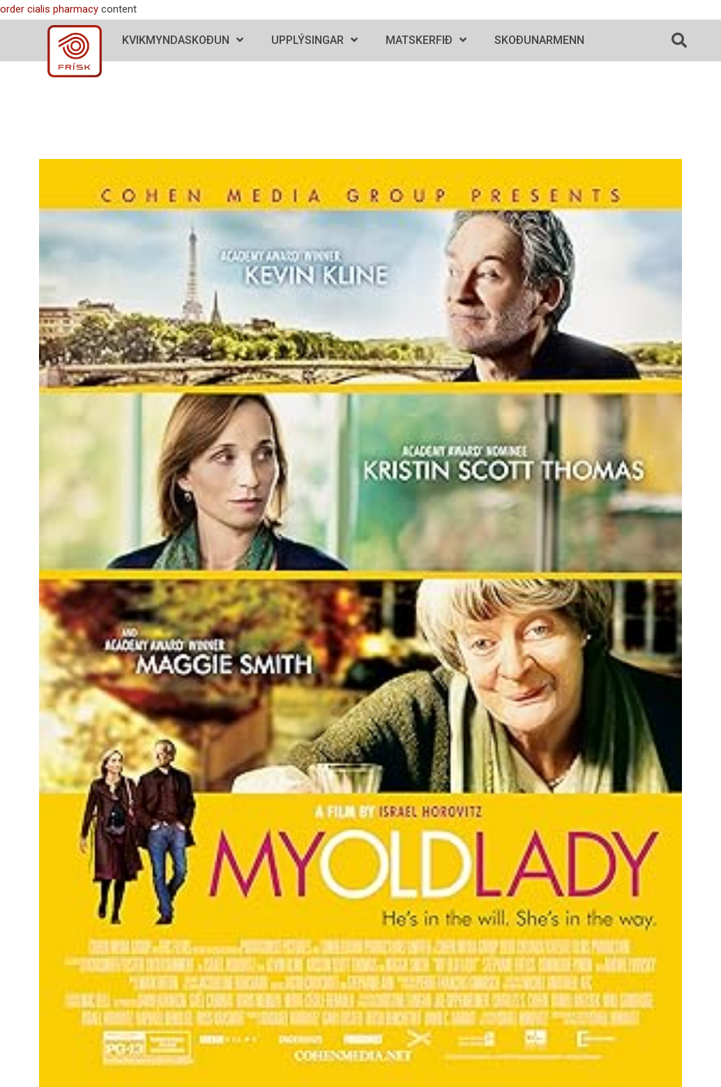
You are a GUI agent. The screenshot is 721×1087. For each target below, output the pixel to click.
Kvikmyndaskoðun (182, 40)
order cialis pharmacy (49, 9)
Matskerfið (426, 40)
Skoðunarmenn (539, 40)
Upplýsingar (314, 40)
